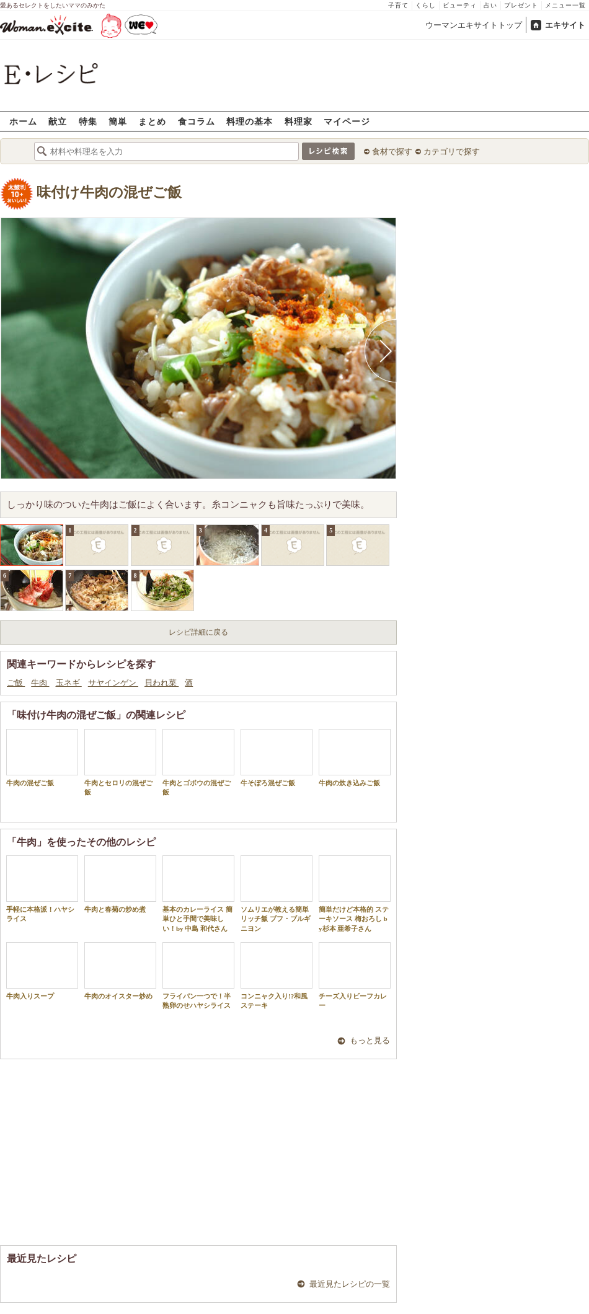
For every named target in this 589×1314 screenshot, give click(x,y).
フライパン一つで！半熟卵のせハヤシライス (198, 975)
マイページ (347, 121)
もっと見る (370, 1040)
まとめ (152, 121)
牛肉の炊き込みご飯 (355, 758)
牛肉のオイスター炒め (120, 971)
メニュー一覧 (565, 5)
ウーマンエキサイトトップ (473, 25)
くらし (425, 5)
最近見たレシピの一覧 (349, 1284)
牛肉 (40, 682)
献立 (57, 121)
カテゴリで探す (451, 151)
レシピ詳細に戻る (198, 632)
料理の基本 (249, 121)
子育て (398, 5)
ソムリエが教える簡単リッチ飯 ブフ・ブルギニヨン (276, 893)
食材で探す (392, 151)
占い (490, 5)
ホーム (23, 121)
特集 (88, 121)
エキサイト (565, 25)
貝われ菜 (161, 682)
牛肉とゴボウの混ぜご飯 (198, 762)
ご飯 (16, 682)
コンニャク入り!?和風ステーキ (276, 975)
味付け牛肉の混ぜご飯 (109, 192)
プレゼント (521, 5)
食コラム (196, 121)
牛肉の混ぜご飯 (42, 758)
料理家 (298, 121)
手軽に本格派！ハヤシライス (42, 888)
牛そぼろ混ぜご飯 (276, 758)
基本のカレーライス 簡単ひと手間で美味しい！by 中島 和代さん (198, 893)
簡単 (117, 121)
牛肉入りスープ (42, 971)
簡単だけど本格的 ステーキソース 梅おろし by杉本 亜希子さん (355, 893)
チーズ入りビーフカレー (355, 975)
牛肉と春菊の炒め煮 (120, 884)
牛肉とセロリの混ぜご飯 (120, 762)
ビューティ (460, 5)
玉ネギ (69, 682)
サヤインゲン (113, 682)
